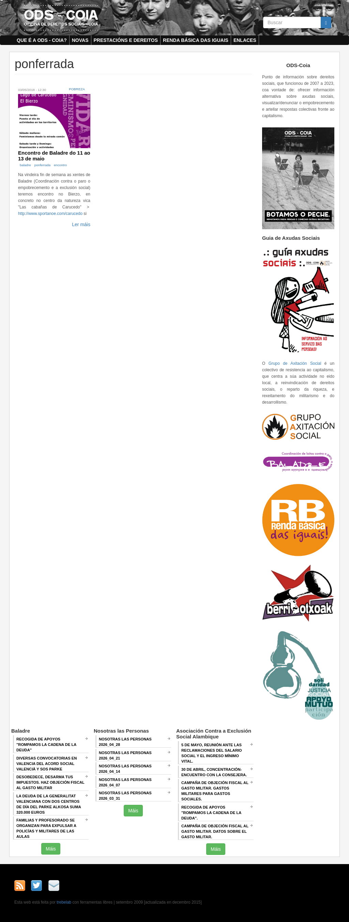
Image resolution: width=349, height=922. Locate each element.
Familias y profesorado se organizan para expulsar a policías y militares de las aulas (46, 828)
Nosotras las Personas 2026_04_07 (125, 782)
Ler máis (81, 224)
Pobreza (77, 89)
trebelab (64, 902)
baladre (25, 165)
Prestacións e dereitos (126, 40)
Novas (80, 40)
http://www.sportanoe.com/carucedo (50, 213)
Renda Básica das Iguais (195, 40)
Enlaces (244, 40)
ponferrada (42, 165)
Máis (51, 848)
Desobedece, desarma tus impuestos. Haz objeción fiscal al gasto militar (50, 782)
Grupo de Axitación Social (295, 363)
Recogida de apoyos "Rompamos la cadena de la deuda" (46, 744)
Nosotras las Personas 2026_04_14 (125, 768)
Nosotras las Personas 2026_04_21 (125, 755)
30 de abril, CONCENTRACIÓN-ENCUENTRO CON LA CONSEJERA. (214, 772)
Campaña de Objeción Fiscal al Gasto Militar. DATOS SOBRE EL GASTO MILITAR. (214, 831)
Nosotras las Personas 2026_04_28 (125, 742)
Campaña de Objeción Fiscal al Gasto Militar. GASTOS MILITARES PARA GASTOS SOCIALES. (214, 791)
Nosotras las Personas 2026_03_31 (125, 795)
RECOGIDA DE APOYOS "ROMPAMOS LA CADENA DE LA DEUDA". (211, 812)
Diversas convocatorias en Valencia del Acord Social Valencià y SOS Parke (46, 763)
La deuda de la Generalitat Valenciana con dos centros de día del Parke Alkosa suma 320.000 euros (48, 804)
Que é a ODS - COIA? (42, 40)
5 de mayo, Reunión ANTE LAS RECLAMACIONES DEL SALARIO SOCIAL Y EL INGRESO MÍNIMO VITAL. (211, 753)
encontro (60, 165)
